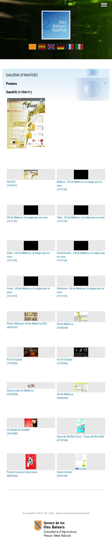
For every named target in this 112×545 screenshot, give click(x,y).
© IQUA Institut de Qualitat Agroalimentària (68, 513)
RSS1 (41, 513)
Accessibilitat (29, 513)
